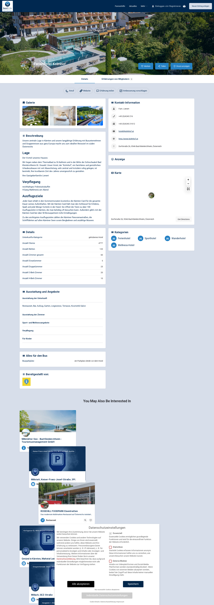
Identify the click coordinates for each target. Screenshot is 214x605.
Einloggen (159, 6)
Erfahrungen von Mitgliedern (117, 79)
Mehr (143, 6)
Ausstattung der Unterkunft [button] (34, 298)
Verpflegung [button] (27, 331)
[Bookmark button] (72, 448)
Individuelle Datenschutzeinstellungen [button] (107, 597)
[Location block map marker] (151, 195)
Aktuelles (133, 6)
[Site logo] (8, 6)
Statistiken (116, 549)
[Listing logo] (25, 64)
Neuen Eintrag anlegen (200, 6)
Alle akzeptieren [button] (81, 586)
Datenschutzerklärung (66, 561)
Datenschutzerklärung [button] (108, 604)
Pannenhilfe (120, 6)
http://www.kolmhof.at (128, 139)
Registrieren (175, 6)
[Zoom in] (188, 180)
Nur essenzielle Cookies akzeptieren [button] (107, 592)
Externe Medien (119, 563)
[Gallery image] (35, 116)
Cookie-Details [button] (95, 604)
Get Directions (184, 219)
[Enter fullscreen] (188, 189)
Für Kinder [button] (27, 339)
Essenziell (116, 535)
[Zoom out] (188, 184)
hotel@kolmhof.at (126, 131)
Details (84, 79)
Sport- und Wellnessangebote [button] (35, 323)
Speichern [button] (133, 586)
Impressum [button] (120, 604)
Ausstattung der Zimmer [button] (33, 315)
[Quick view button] (66, 448)
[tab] (62, 298)
